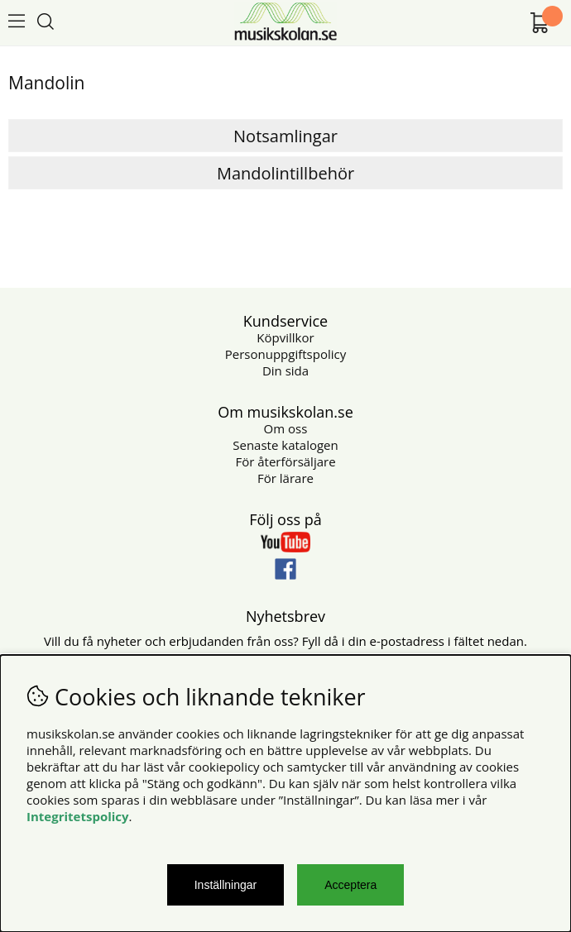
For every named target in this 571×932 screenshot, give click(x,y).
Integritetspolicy (77, 816)
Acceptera (350, 884)
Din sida (285, 370)
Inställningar (225, 884)
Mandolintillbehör (285, 173)
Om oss (286, 428)
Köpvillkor (285, 337)
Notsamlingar (285, 136)
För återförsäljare (285, 461)
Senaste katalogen (285, 445)
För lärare (285, 478)
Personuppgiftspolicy (285, 354)
